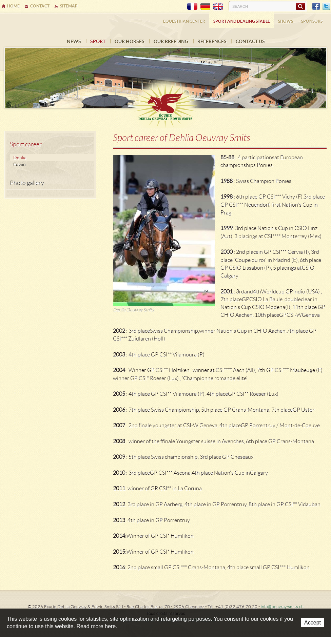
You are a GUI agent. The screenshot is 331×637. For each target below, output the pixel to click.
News (74, 41)
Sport (97, 41)
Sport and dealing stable (241, 21)
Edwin (19, 164)
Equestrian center (184, 21)
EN (218, 6)
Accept (312, 622)
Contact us (250, 41)
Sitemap (69, 6)
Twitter (326, 6)
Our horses (129, 41)
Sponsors (312, 21)
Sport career (26, 144)
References (212, 41)
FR (192, 6)
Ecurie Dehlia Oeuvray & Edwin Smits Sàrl (165, 102)
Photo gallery (27, 183)
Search (300, 6)
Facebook (316, 6)
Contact (40, 6)
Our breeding (171, 41)
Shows (285, 21)
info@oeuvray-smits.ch (282, 606)
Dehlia (19, 157)
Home (13, 6)
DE (205, 6)
